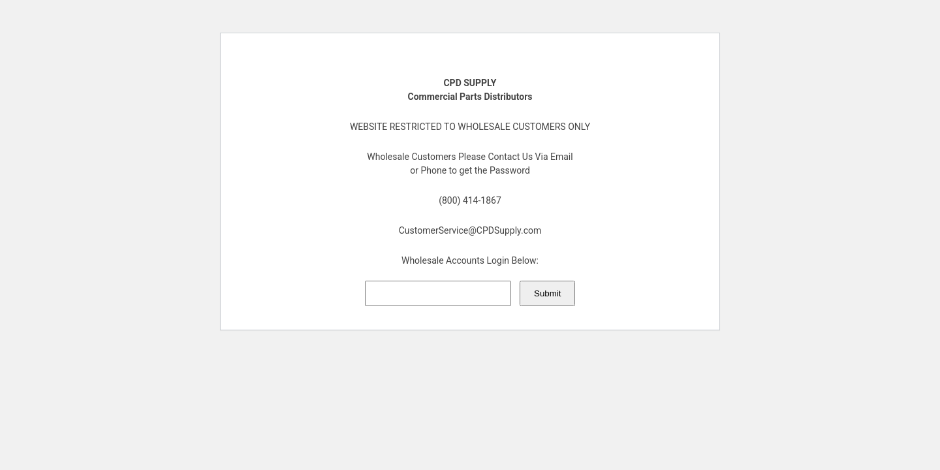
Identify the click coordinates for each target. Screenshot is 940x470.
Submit (547, 293)
